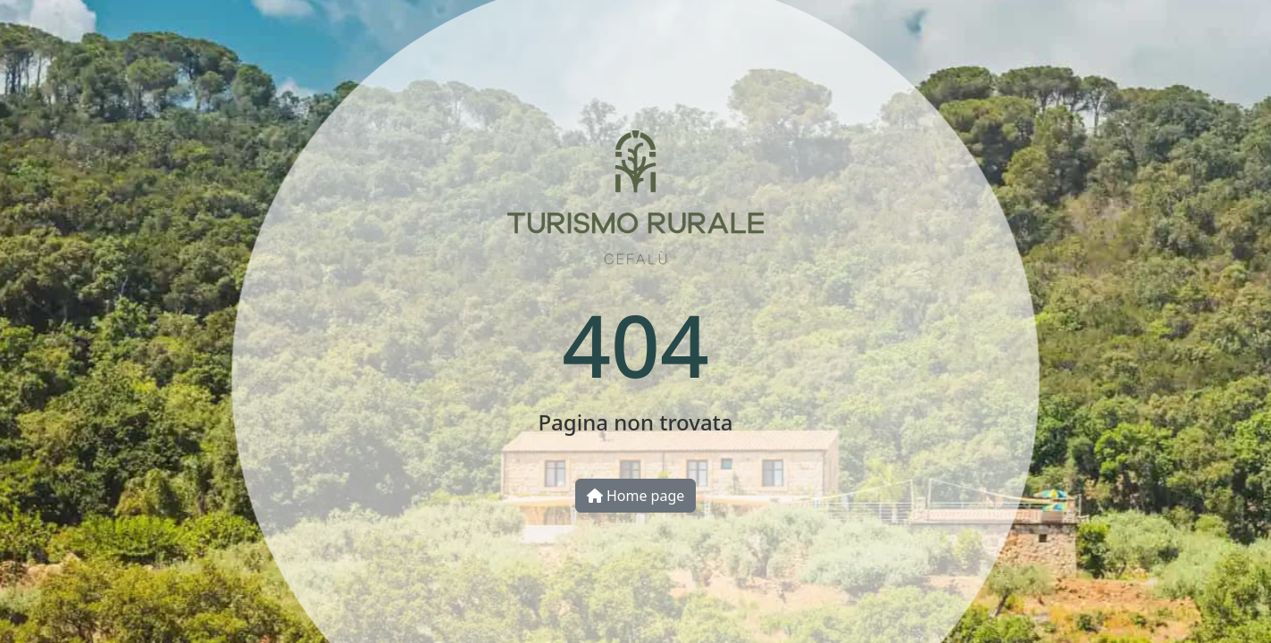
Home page (636, 495)
